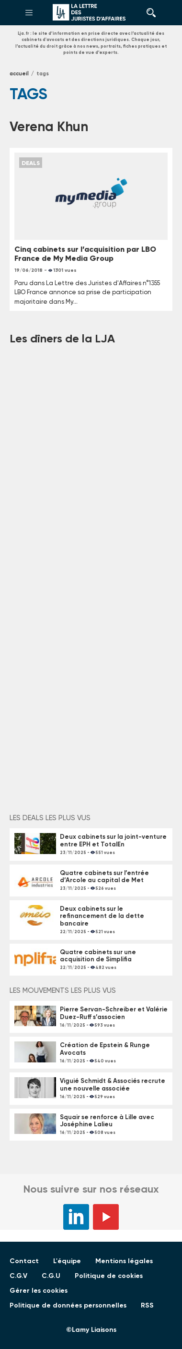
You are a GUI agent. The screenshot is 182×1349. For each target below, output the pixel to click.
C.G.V (18, 1276)
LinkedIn (76, 1217)
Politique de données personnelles (68, 1305)
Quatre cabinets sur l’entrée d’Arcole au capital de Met (104, 876)
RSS (147, 1305)
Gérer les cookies (39, 1291)
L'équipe (67, 1261)
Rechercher (148, 13)
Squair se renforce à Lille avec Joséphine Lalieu (107, 1120)
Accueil (19, 74)
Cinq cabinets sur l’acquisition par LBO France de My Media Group (85, 254)
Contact (24, 1261)
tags (42, 74)
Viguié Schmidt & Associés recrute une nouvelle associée (112, 1084)
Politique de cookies (109, 1276)
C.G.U (51, 1276)
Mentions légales (124, 1261)
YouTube (106, 1217)
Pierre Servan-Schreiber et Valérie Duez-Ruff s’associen (114, 1013)
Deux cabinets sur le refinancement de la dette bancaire (102, 916)
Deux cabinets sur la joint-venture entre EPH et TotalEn (113, 840)
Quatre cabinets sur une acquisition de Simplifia (98, 955)
